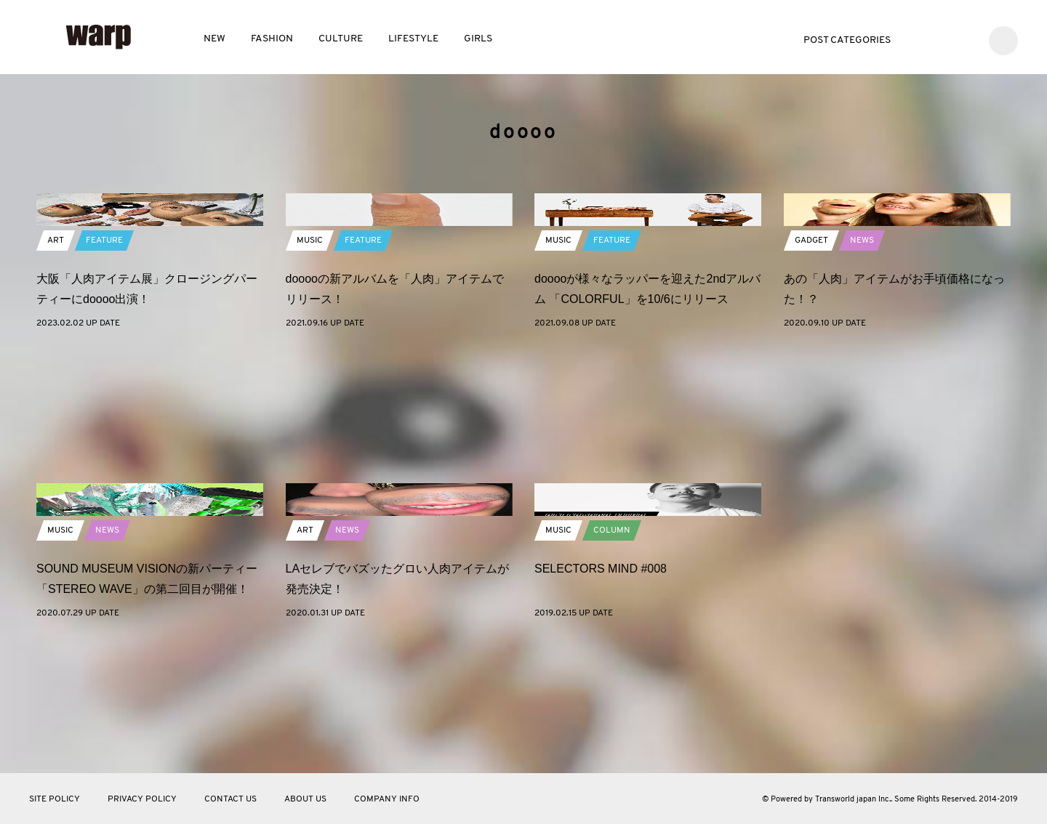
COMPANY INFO (387, 799)
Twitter (921, 39)
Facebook (942, 39)
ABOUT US (305, 799)
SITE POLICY (54, 799)
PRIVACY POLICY (142, 799)
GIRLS (478, 38)
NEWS (862, 369)
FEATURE (104, 369)
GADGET (811, 369)
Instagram (964, 39)
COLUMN (611, 659)
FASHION (272, 38)
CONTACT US (230, 799)
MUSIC (310, 369)
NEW (214, 38)
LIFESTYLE (413, 38)
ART (55, 369)
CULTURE (340, 38)
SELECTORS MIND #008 (600, 697)
